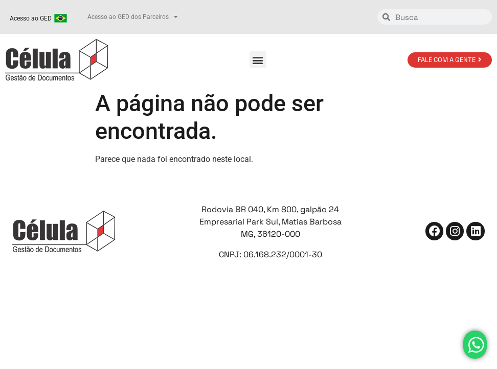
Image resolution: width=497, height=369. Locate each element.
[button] (258, 59)
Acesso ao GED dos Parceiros (132, 17)
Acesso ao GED (31, 18)
